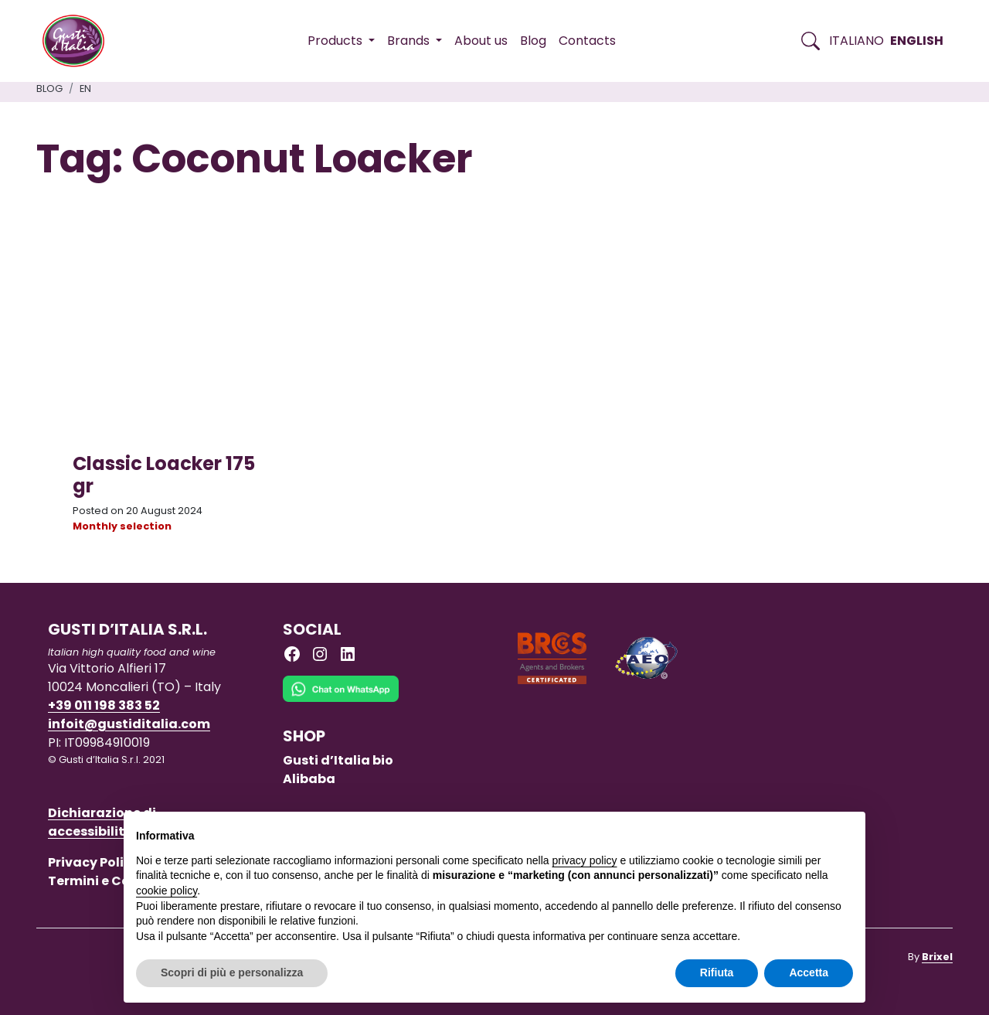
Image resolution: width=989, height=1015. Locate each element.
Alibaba (309, 779)
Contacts (587, 40)
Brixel (937, 956)
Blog (533, 40)
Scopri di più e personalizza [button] (232, 972)
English (916, 40)
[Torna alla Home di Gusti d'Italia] (79, 41)
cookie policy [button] (166, 890)
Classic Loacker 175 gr (164, 475)
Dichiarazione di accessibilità (102, 822)
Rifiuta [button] (717, 972)
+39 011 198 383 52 (104, 705)
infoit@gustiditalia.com (129, 724)
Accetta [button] (808, 972)
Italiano (856, 40)
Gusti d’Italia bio (338, 760)
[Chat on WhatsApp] (341, 700)
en (85, 88)
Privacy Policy (93, 862)
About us (481, 40)
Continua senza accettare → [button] (781, 831)
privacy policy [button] (584, 860)
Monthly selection (122, 526)
